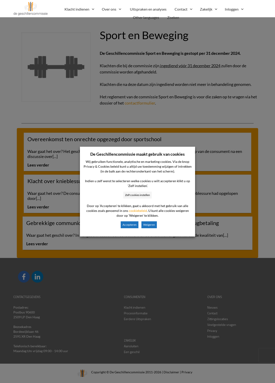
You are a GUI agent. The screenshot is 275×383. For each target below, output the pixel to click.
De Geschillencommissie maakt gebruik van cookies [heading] (137, 154)
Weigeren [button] (149, 224)
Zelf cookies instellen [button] (137, 195)
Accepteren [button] (130, 224)
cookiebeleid (138, 211)
